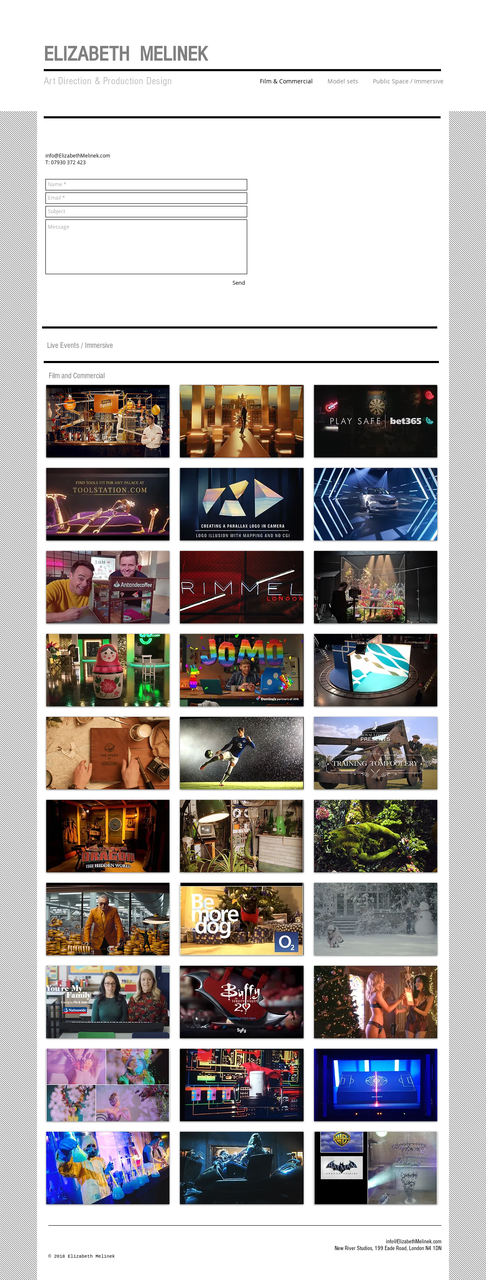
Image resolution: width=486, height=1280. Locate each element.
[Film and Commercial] (77, 376)
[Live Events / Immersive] (80, 346)
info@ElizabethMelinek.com (77, 155)
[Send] (238, 283)
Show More (241, 1211)
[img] (107, 1002)
